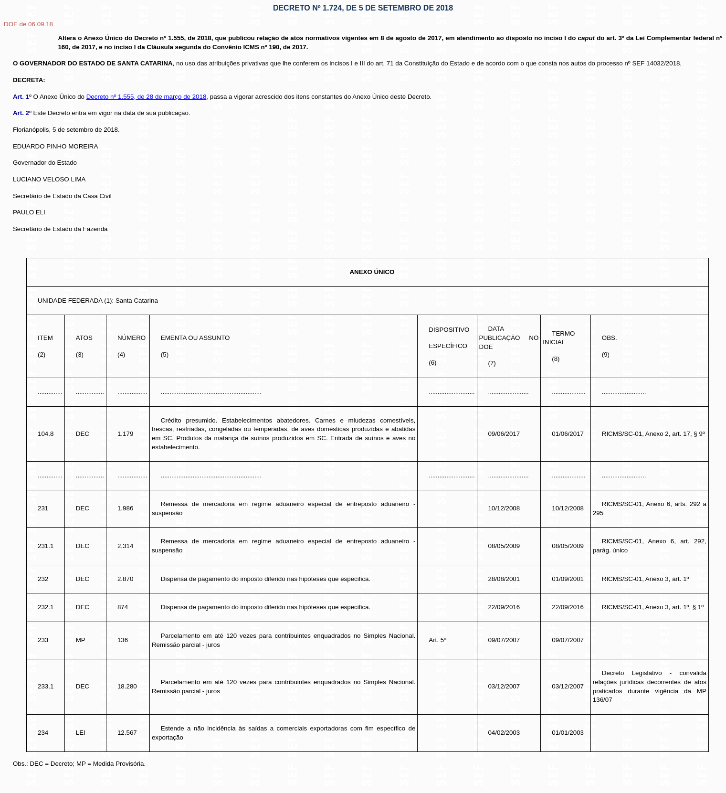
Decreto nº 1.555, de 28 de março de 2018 (146, 96)
